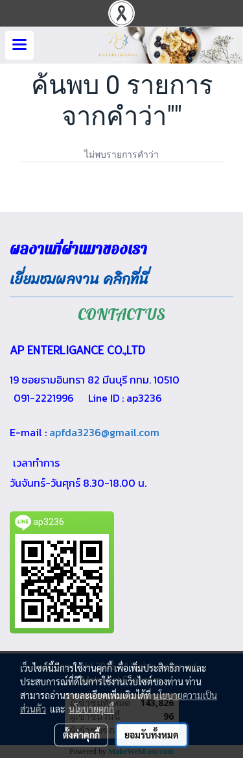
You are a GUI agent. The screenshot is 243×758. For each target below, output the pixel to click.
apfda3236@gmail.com (104, 432)
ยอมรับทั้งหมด (151, 734)
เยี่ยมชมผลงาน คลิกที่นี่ (79, 279)
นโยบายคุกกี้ (91, 709)
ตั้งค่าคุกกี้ (81, 734)
